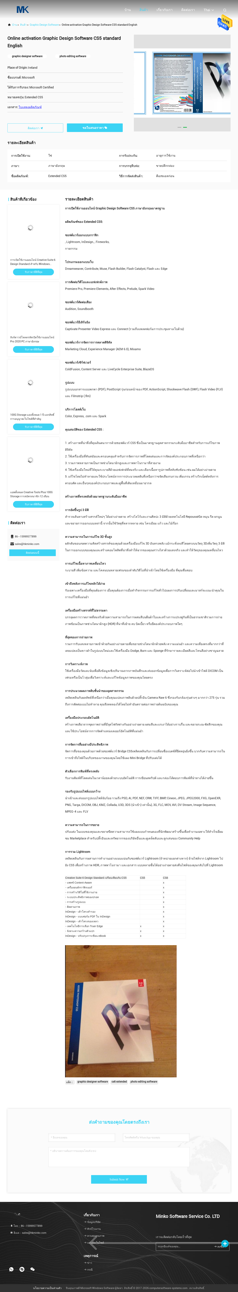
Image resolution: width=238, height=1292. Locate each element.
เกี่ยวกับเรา (165, 10)
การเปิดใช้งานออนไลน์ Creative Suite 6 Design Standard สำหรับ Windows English (32, 264)
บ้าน (128, 10)
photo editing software (144, 1081)
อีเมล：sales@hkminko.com (28, 1232)
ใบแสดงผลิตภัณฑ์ (30, 107)
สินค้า (143, 10)
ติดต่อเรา (188, 10)
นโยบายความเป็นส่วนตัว (47, 1288)
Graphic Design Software (44, 24)
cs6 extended (119, 1081)
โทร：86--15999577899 (26, 1225)
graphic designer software (92, 1081)
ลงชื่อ (219, 1246)
